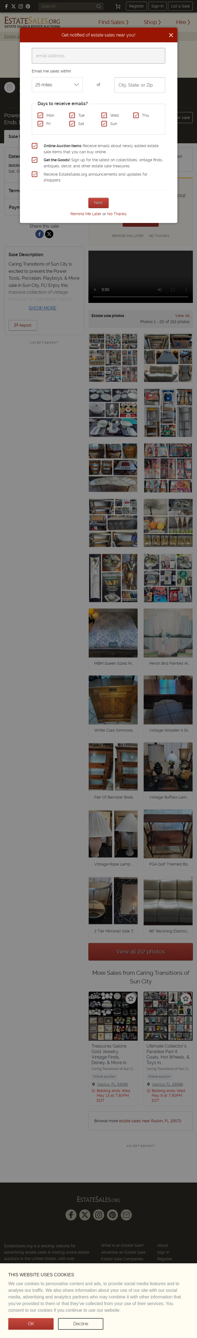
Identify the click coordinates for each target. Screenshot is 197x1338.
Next (98, 203)
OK (31, 1323)
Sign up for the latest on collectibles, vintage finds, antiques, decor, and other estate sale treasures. (103, 163)
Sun (113, 123)
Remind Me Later (85, 214)
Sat (81, 123)
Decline (80, 1323)
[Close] (171, 35)
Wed (114, 115)
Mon (50, 115)
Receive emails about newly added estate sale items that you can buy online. (101, 149)
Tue (81, 115)
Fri (48, 123)
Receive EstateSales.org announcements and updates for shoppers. (96, 177)
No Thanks (117, 214)
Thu (145, 115)
